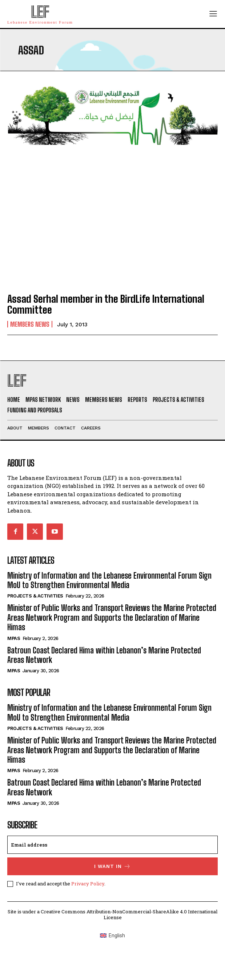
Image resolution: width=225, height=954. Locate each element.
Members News (29, 324)
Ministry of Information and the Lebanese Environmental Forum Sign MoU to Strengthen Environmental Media (109, 580)
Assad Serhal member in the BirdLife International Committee (105, 304)
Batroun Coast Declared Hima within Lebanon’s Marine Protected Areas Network (104, 655)
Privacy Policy (87, 883)
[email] (112, 845)
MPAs (13, 638)
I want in (112, 866)
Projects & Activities (35, 596)
